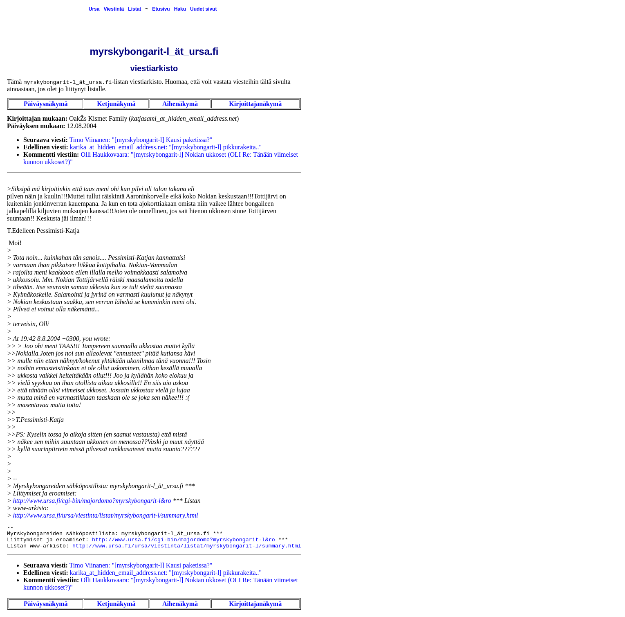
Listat (134, 9)
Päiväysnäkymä (46, 103)
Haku (180, 9)
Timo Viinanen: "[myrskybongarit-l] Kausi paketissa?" (141, 139)
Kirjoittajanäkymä (255, 103)
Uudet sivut (203, 9)
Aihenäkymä (180, 103)
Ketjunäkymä (116, 103)
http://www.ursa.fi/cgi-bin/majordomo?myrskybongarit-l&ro (92, 500)
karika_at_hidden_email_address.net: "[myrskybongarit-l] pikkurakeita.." (166, 147)
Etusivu (161, 9)
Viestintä (113, 9)
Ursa (94, 9)
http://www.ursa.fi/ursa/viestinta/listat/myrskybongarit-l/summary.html (105, 515)
